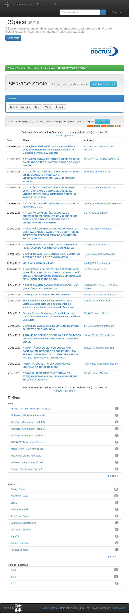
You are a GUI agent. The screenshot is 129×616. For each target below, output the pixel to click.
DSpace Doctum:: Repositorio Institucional (31, 68)
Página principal (23, 4)
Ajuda (57, 4)
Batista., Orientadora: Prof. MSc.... (28, 469)
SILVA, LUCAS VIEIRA (95, 212)
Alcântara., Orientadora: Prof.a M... (28, 428)
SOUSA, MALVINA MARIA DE (99, 187)
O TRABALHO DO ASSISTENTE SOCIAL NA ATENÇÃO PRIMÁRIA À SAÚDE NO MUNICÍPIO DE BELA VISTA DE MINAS (50, 376)
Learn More (13, 38)
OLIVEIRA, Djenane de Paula (99, 348)
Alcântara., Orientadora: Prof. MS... (29, 422)
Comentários (118, 608)
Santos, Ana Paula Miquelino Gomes (103, 203)
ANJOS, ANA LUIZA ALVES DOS (28, 449)
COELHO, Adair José (95, 269)
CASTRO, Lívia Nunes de (97, 244)
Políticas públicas (19, 549)
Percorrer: (43, 4)
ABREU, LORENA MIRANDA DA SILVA (31, 408)
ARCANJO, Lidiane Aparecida (99, 254)
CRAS (14, 502)
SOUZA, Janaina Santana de (99, 326)
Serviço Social (18, 489)
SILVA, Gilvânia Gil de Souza (99, 335)
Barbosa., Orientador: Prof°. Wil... (28, 462)
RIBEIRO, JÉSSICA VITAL (97, 171)
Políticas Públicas (20, 543)
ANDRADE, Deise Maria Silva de (101, 363)
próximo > (70, 135)
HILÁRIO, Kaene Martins (96, 313)
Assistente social (19, 509)
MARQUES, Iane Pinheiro (97, 263)
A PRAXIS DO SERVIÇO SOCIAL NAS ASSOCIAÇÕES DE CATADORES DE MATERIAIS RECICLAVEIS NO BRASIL (52, 338)
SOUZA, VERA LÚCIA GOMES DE (102, 159)
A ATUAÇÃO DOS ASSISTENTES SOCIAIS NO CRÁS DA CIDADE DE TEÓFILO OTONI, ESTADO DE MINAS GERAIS (51, 162)
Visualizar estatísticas (104, 84)
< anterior (58, 135)
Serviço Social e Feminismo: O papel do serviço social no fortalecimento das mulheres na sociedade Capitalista (51, 316)
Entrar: (116, 12)
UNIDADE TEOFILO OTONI (72, 68)
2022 (13, 576)
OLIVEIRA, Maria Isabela (97, 300)
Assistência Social (20, 516)
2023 (13, 570)
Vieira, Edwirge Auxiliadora (98, 228)
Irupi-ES (15, 536)
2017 (13, 583)
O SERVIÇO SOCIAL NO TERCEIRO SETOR (46, 294)
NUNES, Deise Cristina (96, 373)
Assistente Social (19, 496)
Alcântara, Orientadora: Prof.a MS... (29, 415)
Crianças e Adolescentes (23, 523)
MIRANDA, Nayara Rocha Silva (100, 294)
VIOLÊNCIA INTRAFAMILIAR (38, 263)
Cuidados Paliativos (21, 529)
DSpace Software (51, 608)
